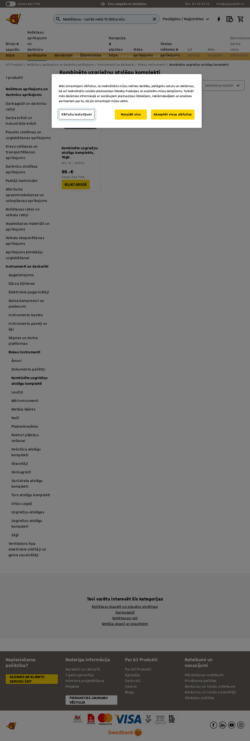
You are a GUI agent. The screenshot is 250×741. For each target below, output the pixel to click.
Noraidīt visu (131, 114)
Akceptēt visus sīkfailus (173, 114)
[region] (127, 101)
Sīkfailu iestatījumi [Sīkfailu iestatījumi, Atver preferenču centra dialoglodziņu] (76, 114)
